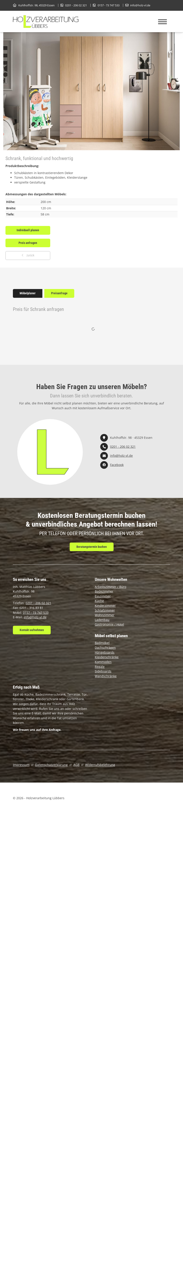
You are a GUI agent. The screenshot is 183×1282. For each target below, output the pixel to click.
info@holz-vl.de (140, 5)
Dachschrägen (105, 647)
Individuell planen (28, 230)
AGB (76, 765)
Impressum (21, 765)
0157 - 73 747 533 (108, 5)
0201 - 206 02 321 (76, 5)
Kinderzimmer (105, 605)
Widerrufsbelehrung (100, 765)
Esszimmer (103, 596)
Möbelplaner (28, 293)
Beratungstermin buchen (91, 547)
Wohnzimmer (104, 615)
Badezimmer (104, 591)
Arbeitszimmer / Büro (110, 587)
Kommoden (103, 662)
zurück (30, 255)
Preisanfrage (59, 293)
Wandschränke (106, 676)
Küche (99, 601)
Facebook (117, 465)
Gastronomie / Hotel (109, 624)
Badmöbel (102, 643)
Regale (100, 667)
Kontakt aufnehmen (32, 630)
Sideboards (103, 671)
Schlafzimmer (105, 610)
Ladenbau (102, 620)
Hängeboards (104, 652)
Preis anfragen (28, 243)
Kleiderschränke (107, 657)
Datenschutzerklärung (51, 765)
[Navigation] (162, 22)
